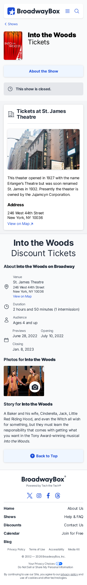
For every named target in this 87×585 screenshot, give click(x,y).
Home (9, 508)
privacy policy (69, 574)
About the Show (43, 71)
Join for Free (72, 533)
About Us (75, 508)
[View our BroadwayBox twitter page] (29, 495)
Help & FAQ (73, 516)
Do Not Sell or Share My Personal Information (45, 567)
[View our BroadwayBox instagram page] (39, 495)
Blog (8, 541)
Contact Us (73, 525)
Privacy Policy (16, 549)
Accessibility (56, 549)
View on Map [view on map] (20, 224)
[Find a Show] (77, 11)
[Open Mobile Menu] (67, 11)
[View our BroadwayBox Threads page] (57, 495)
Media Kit (74, 549)
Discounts (12, 525)
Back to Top (44, 456)
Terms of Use (37, 549)
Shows (12, 24)
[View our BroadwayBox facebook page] (48, 495)
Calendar (11, 533)
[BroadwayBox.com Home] (33, 11)
